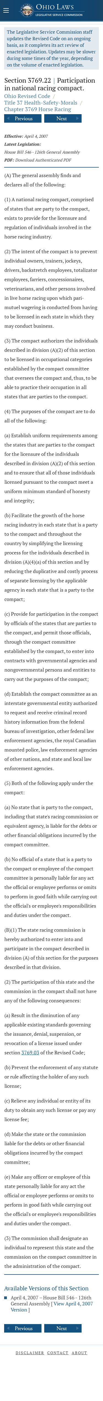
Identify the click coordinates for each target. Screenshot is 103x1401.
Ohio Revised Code (27, 96)
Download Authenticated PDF (43, 160)
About (79, 1352)
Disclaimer (30, 1352)
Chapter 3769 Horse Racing (37, 109)
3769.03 (30, 1052)
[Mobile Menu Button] (6, 11)
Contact (58, 1352)
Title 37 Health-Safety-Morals (40, 102)
